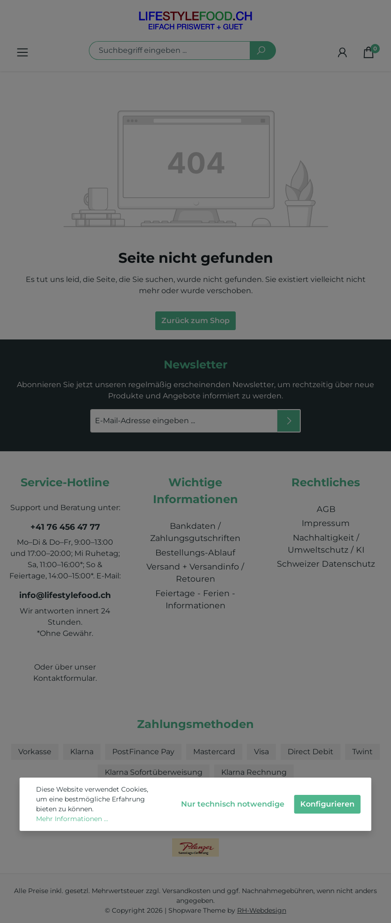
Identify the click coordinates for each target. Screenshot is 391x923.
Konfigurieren (327, 804)
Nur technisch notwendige (232, 804)
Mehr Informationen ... (72, 819)
